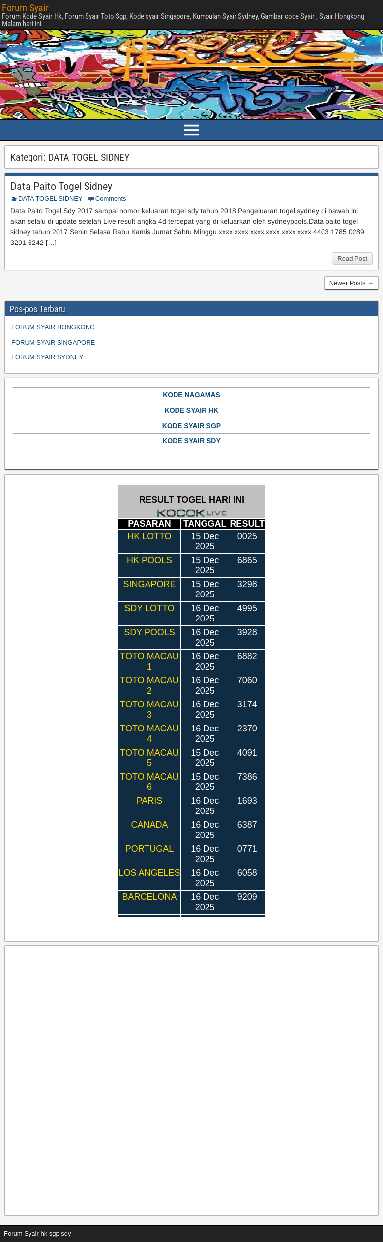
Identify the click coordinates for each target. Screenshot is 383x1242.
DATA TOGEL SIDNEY (50, 198)
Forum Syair (25, 8)
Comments (110, 198)
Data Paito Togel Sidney (61, 186)
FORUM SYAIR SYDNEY (47, 357)
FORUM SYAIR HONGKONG (53, 327)
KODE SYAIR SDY (191, 441)
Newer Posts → (351, 283)
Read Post (352, 258)
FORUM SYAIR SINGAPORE (53, 342)
